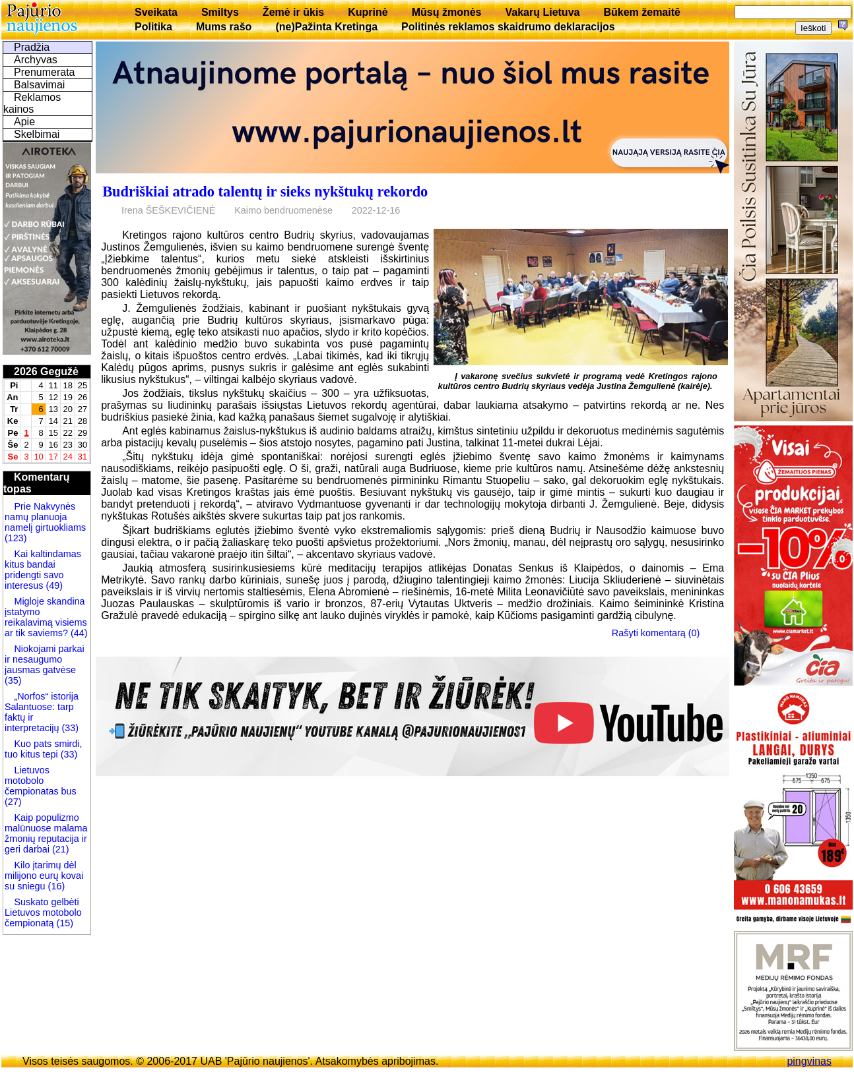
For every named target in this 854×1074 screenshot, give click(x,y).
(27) (13, 801)
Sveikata (156, 12)
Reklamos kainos (32, 103)
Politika (153, 26)
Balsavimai (39, 84)
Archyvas (35, 59)
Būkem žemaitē (641, 12)
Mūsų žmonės (447, 12)
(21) (59, 849)
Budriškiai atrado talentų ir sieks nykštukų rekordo (265, 191)
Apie (24, 121)
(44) (78, 633)
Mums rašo (223, 26)
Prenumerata (44, 72)
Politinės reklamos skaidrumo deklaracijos (508, 26)
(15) (63, 923)
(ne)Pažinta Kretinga (326, 26)
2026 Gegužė (46, 371)
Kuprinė (367, 12)
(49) (53, 585)
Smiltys (220, 12)
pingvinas (809, 1061)
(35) (13, 680)
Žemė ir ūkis (293, 12)
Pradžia (31, 47)
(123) (16, 538)
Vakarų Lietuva (542, 12)
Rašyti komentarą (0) (656, 633)
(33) (70, 728)
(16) (55, 886)
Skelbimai (36, 134)
